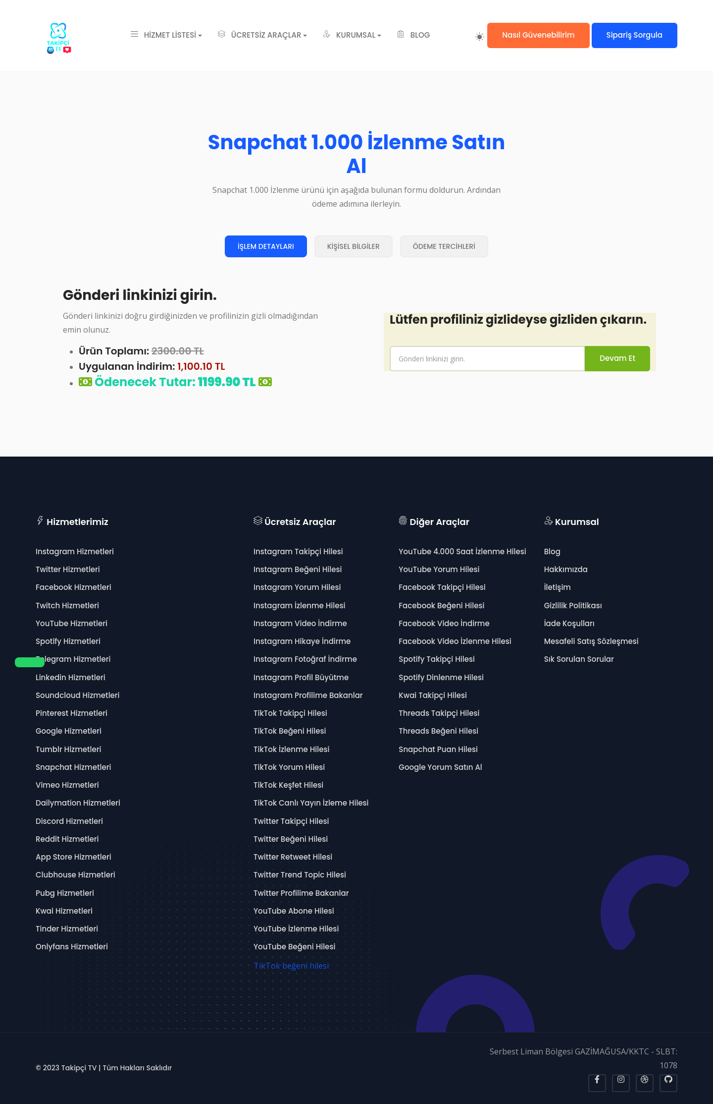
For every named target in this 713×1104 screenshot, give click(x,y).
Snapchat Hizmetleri (73, 767)
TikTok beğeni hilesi (291, 965)
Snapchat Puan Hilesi (438, 749)
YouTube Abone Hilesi (294, 911)
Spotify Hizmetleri (68, 641)
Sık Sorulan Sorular (579, 659)
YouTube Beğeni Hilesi (294, 946)
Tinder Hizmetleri (67, 929)
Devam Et (617, 358)
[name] (487, 358)
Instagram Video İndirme (300, 623)
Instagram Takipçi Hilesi (298, 551)
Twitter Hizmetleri (68, 569)
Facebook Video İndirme (444, 623)
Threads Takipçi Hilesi (439, 713)
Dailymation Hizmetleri (78, 803)
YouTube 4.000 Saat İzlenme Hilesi (462, 551)
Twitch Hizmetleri (67, 605)
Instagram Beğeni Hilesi (298, 569)
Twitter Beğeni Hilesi (291, 839)
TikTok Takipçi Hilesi (290, 713)
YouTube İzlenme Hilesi (296, 929)
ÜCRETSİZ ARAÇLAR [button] (260, 35)
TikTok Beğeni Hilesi (290, 731)
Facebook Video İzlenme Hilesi (455, 641)
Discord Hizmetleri (69, 821)
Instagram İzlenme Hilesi (299, 605)
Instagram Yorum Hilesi (297, 587)
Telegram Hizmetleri (73, 659)
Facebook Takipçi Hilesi (442, 587)
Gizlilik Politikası (573, 605)
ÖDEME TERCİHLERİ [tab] (444, 246)
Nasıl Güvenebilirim (538, 35)
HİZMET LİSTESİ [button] (163, 35)
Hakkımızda (566, 569)
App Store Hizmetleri (73, 857)
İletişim (557, 587)
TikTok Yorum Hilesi (289, 767)
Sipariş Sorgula (634, 35)
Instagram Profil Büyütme (301, 677)
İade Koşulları (569, 623)
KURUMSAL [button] (349, 35)
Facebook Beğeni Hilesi (441, 605)
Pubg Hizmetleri (65, 893)
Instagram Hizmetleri (75, 551)
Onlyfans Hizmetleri (72, 946)
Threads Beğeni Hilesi (438, 731)
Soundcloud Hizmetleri (78, 695)
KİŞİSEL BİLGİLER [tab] (353, 246)
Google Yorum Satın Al (440, 767)
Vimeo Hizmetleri (67, 785)
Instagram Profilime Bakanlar (308, 695)
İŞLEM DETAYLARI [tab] (266, 246)
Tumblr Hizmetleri (69, 749)
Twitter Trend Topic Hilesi (300, 875)
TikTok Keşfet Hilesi (288, 785)
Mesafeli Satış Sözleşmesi (591, 641)
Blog (552, 551)
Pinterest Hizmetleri (71, 713)
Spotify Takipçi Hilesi (437, 659)
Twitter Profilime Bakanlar (301, 893)
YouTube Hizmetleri (71, 623)
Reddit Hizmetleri (67, 839)
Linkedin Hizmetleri (70, 677)
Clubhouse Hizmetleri (75, 875)
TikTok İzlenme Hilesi (291, 749)
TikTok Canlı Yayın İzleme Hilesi (311, 803)
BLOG (413, 35)
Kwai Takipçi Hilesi (433, 695)
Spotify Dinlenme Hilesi (441, 677)
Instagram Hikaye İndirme (302, 641)
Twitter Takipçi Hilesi (291, 821)
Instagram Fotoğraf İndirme (305, 659)
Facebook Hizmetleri (73, 587)
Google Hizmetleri (69, 731)
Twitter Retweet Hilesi (293, 857)
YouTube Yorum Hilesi (439, 569)
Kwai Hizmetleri (64, 911)
